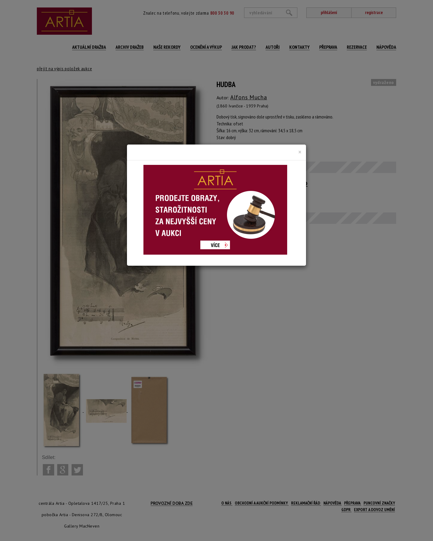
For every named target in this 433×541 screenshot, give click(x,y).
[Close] (300, 152)
